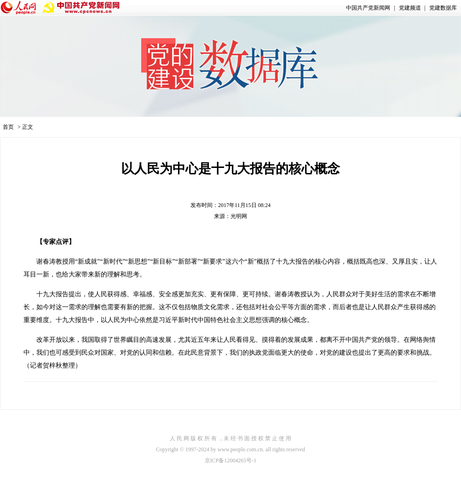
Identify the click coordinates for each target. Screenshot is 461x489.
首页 (8, 127)
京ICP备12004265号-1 (231, 460)
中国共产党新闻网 (368, 8)
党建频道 (410, 8)
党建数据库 (443, 8)
